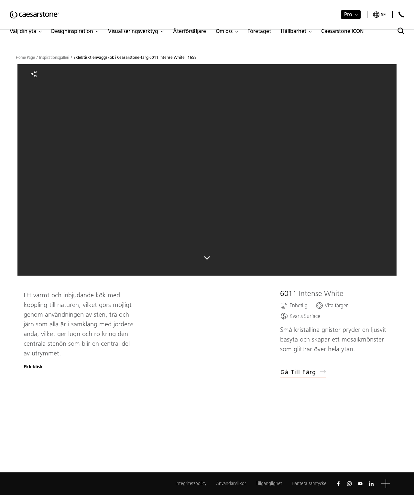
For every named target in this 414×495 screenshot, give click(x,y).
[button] (25, 31)
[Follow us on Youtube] (360, 483)
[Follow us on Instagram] (349, 483)
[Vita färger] (331, 305)
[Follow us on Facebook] (338, 483)
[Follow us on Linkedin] (371, 483)
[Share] (34, 74)
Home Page (25, 57)
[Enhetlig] (294, 305)
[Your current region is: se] (379, 14)
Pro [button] (348, 14)
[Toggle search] (401, 30)
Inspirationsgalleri (54, 57)
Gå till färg (303, 372)
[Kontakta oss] (401, 14)
